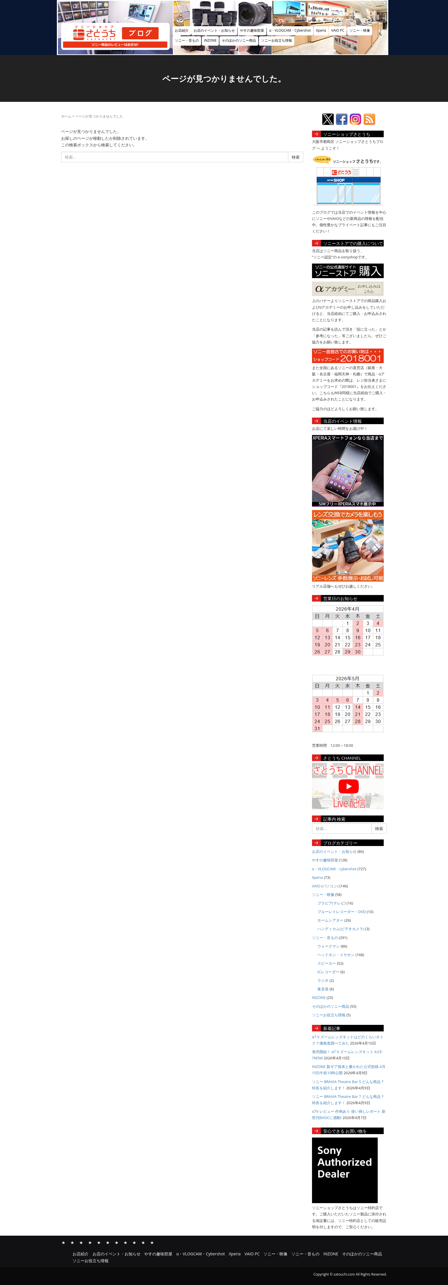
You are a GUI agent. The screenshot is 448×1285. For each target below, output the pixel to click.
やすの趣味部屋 (252, 30)
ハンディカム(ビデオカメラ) (340, 928)
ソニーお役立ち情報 (276, 40)
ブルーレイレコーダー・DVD (341, 911)
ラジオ (323, 980)
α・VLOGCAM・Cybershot (290, 30)
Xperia (321, 30)
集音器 (323, 988)
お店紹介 (182, 30)
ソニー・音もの (187, 40)
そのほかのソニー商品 (239, 40)
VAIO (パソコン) (325, 886)
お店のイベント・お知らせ (214, 30)
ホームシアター (330, 920)
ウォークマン (328, 946)
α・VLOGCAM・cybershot (334, 868)
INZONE (210, 40)
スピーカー (326, 963)
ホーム (66, 116)
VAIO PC (337, 30)
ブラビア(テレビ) (331, 903)
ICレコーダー (328, 971)
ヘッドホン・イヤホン (336, 954)
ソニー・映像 (359, 30)
